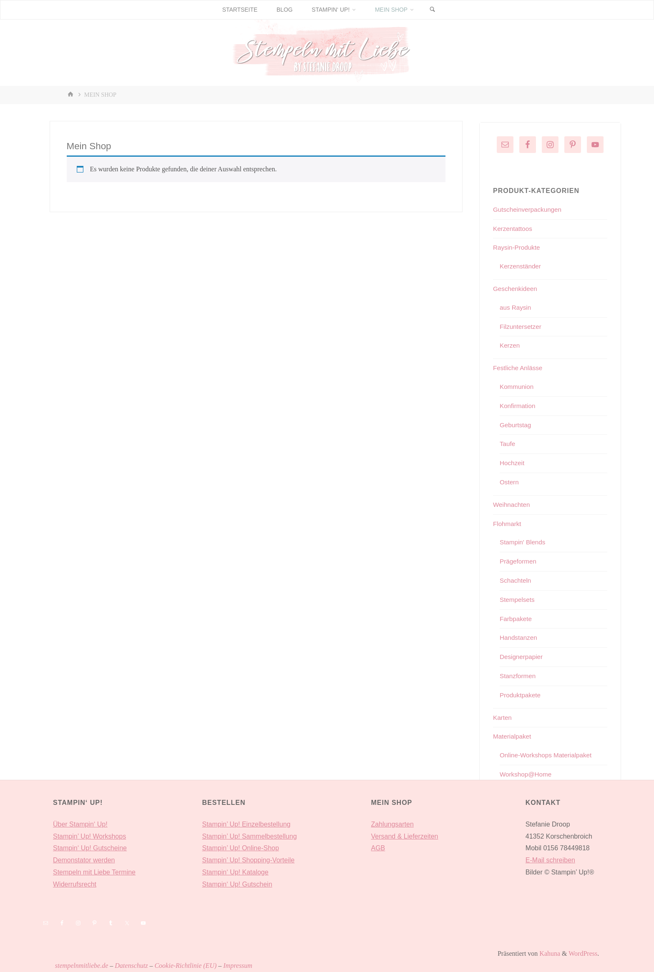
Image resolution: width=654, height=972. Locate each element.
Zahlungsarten (392, 824)
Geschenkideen (516, 288)
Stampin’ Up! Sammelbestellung (249, 836)
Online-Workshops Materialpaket (548, 755)
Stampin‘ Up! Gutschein (237, 884)
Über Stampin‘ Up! (80, 824)
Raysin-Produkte (517, 247)
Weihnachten (512, 504)
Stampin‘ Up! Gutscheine (90, 848)
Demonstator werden (84, 860)
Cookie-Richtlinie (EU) (185, 965)
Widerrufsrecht (74, 884)
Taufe (508, 443)
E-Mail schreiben (550, 860)
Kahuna (549, 953)
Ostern (510, 482)
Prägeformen (519, 561)
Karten (503, 717)
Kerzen (510, 345)
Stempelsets (518, 599)
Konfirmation (518, 405)
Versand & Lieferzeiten (404, 836)
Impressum (237, 965)
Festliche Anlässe (519, 367)
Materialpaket (513, 736)
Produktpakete (521, 695)
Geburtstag (516, 424)
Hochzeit (513, 462)
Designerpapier (522, 656)
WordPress (582, 953)
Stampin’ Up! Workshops (89, 836)
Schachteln (516, 580)
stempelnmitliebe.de (81, 965)
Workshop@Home (527, 774)
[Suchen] (436, 9)
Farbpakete (516, 618)
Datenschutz (131, 965)
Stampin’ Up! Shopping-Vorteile (248, 860)
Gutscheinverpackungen (529, 209)
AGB (378, 848)
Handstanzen (519, 637)
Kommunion (517, 386)
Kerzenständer (521, 266)
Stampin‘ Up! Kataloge (235, 872)
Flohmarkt (508, 523)
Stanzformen (519, 675)
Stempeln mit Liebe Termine (94, 872)
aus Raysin (516, 307)
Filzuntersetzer (521, 326)
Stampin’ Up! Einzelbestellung (246, 824)
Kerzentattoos (513, 228)
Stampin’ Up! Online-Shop (240, 848)
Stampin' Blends (524, 542)
